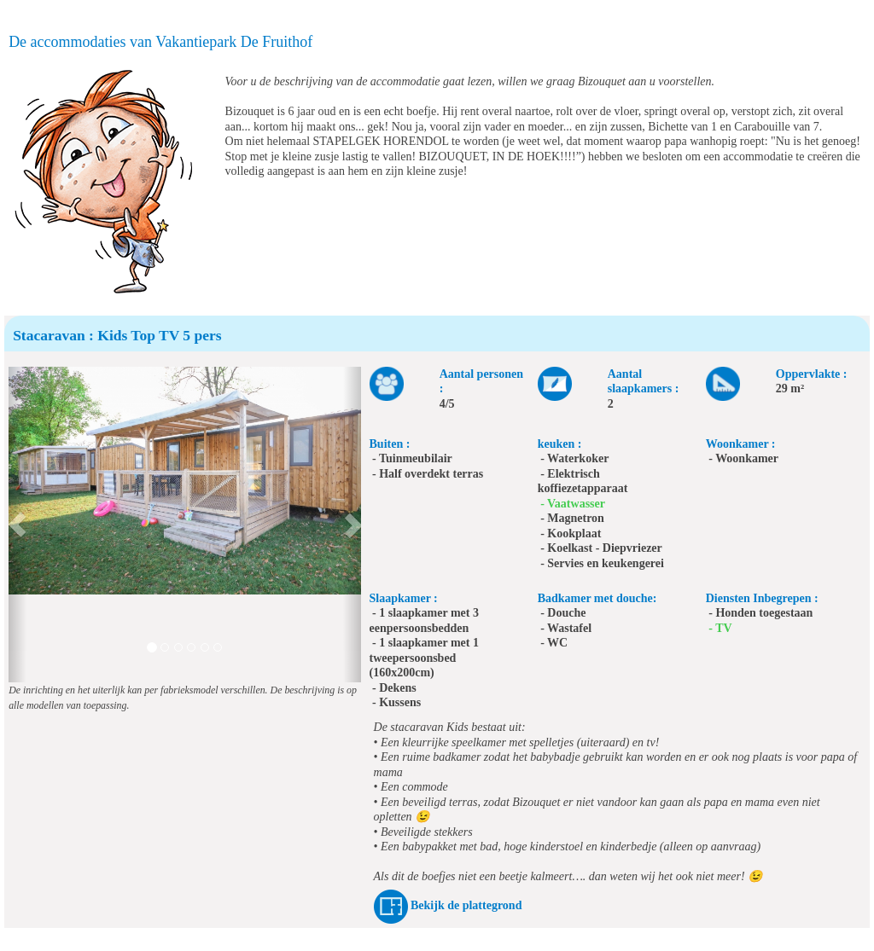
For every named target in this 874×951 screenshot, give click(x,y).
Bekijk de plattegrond (466, 905)
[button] (17, 524)
